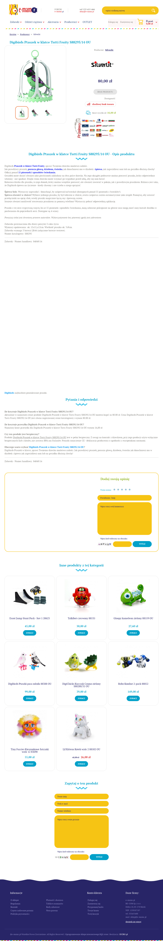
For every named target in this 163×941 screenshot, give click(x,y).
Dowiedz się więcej (133, 921)
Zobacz (29, 633)
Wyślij (142, 544)
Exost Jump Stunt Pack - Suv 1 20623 (30, 618)
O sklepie (15, 900)
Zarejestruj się (126, 22)
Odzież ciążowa (33, 22)
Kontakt (14, 907)
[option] (35, 76)
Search (155, 10)
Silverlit (36, 34)
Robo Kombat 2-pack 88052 (133, 683)
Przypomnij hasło (95, 907)
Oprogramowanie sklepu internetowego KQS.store (86, 934)
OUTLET (87, 22)
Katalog (13, 34)
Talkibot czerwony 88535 (81, 618)
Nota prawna (52, 910)
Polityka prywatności (20, 914)
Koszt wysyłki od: (104, 112)
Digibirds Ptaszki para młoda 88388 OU (29, 683)
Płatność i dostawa (54, 900)
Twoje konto (93, 910)
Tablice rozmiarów (54, 903)
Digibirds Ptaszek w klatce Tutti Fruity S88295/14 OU (56, 447)
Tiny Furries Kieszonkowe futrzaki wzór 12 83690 (30, 750)
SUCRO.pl (123, 934)
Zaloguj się (113, 22)
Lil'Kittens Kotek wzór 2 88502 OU (81, 749)
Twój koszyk (93, 914)
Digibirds (9, 392)
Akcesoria (53, 22)
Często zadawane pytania (22, 910)
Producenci (70, 22)
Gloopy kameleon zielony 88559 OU (133, 618)
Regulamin (15, 903)
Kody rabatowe (53, 907)
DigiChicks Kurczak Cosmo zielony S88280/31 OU (81, 685)
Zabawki (14, 22)
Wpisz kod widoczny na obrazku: (114, 538)
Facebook (34, 10)
